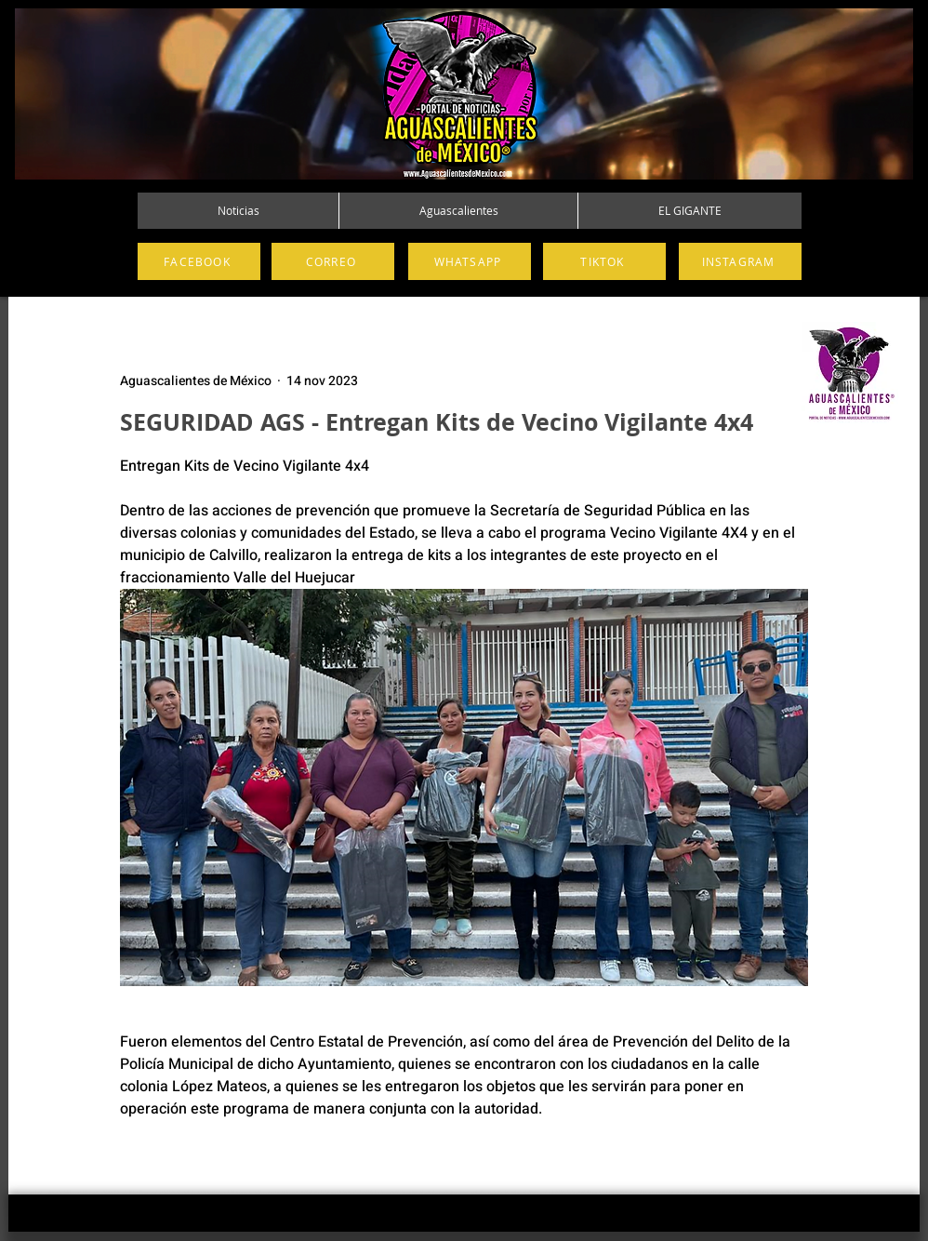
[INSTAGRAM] (740, 261)
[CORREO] (333, 261)
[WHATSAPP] (469, 261)
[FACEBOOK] (199, 261)
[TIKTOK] (604, 261)
